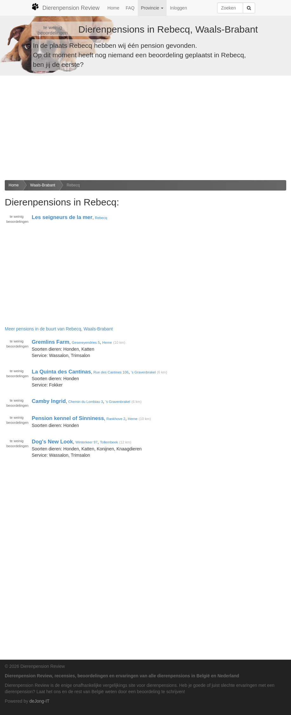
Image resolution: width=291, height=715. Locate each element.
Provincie (152, 7)
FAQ (130, 7)
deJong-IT (40, 701)
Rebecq (73, 185)
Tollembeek (109, 442)
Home (113, 7)
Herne (107, 342)
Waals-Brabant (42, 185)
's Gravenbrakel (143, 372)
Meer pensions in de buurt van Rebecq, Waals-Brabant (59, 328)
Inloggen (178, 7)
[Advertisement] (145, 128)
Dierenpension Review (65, 7)
